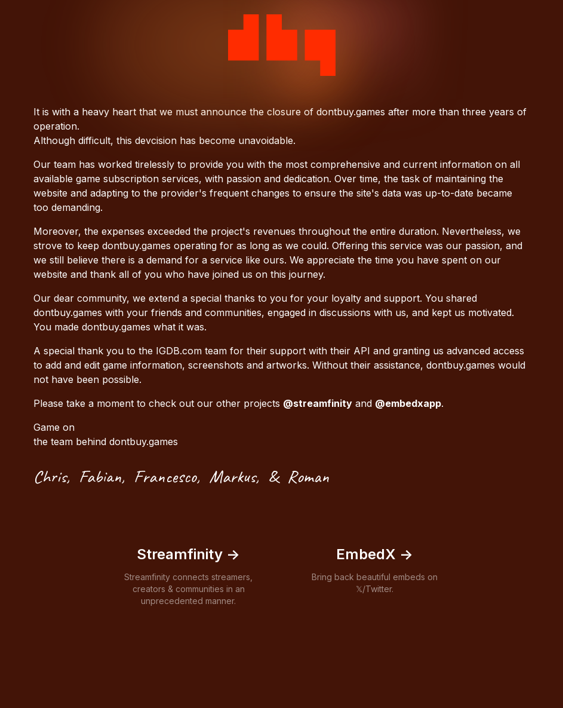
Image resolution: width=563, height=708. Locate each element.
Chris (49, 476)
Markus (232, 476)
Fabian (100, 476)
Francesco (165, 476)
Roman (308, 476)
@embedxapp (408, 403)
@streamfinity (317, 403)
